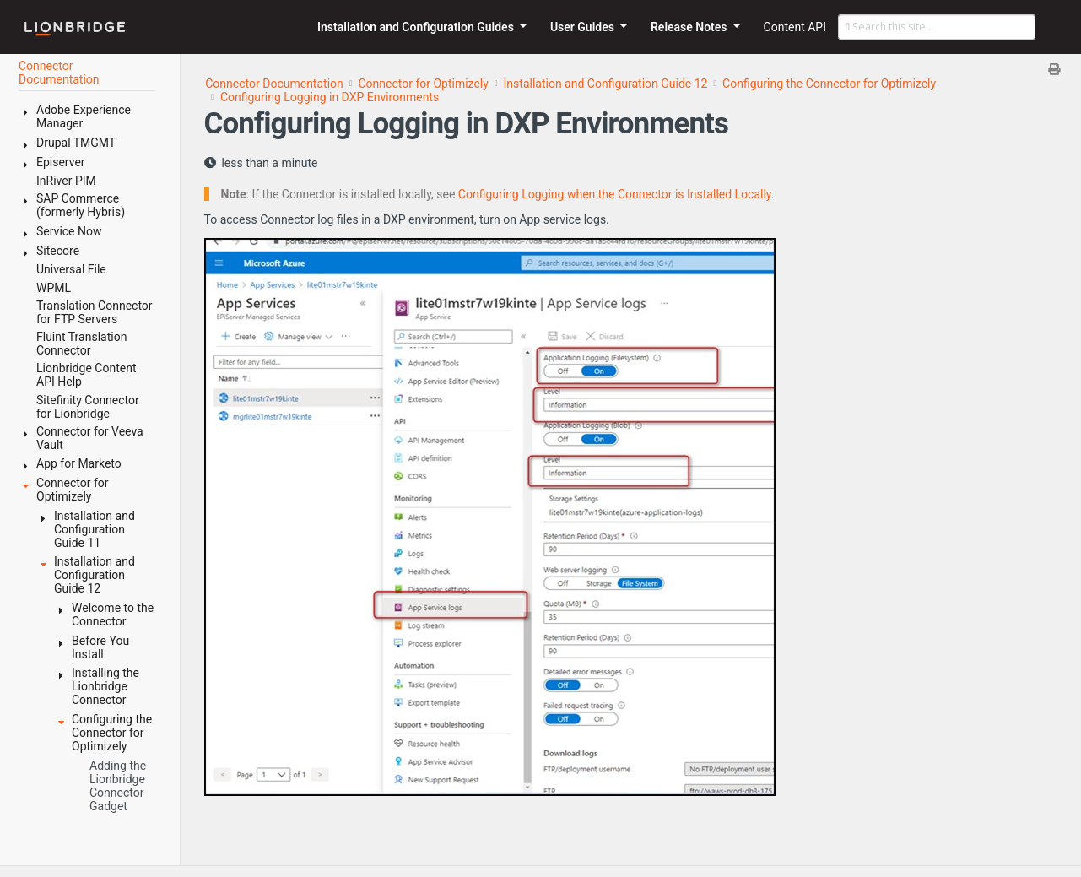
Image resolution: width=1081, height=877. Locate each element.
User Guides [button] (584, 27)
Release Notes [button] (690, 27)
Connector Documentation (274, 83)
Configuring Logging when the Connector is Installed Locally (614, 194)
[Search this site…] (936, 27)
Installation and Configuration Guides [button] (416, 27)
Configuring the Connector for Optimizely (829, 83)
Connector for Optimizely (423, 83)
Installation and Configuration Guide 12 (606, 83)
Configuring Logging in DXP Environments (329, 97)
